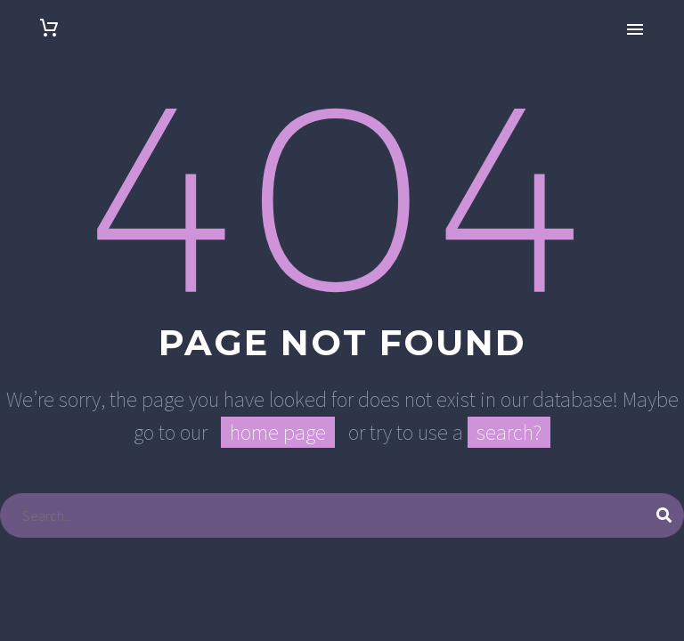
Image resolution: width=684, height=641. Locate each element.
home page (278, 432)
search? (509, 432)
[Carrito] (49, 28)
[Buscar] (342, 515)
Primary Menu (635, 29)
